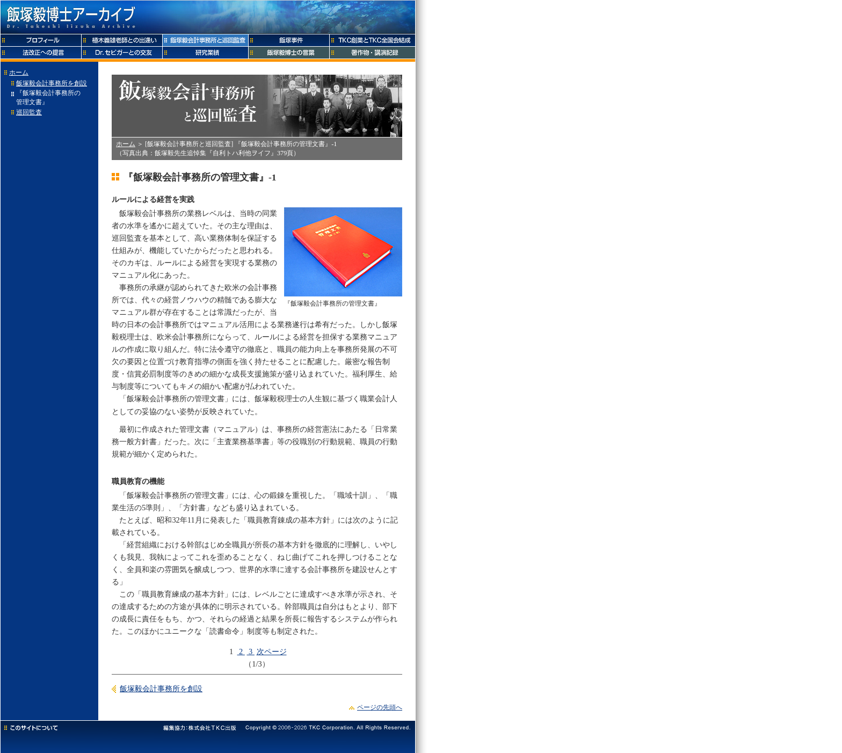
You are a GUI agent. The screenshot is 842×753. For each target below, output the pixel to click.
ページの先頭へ (379, 707)
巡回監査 (29, 112)
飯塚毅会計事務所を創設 (51, 83)
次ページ (272, 651)
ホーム (18, 72)
